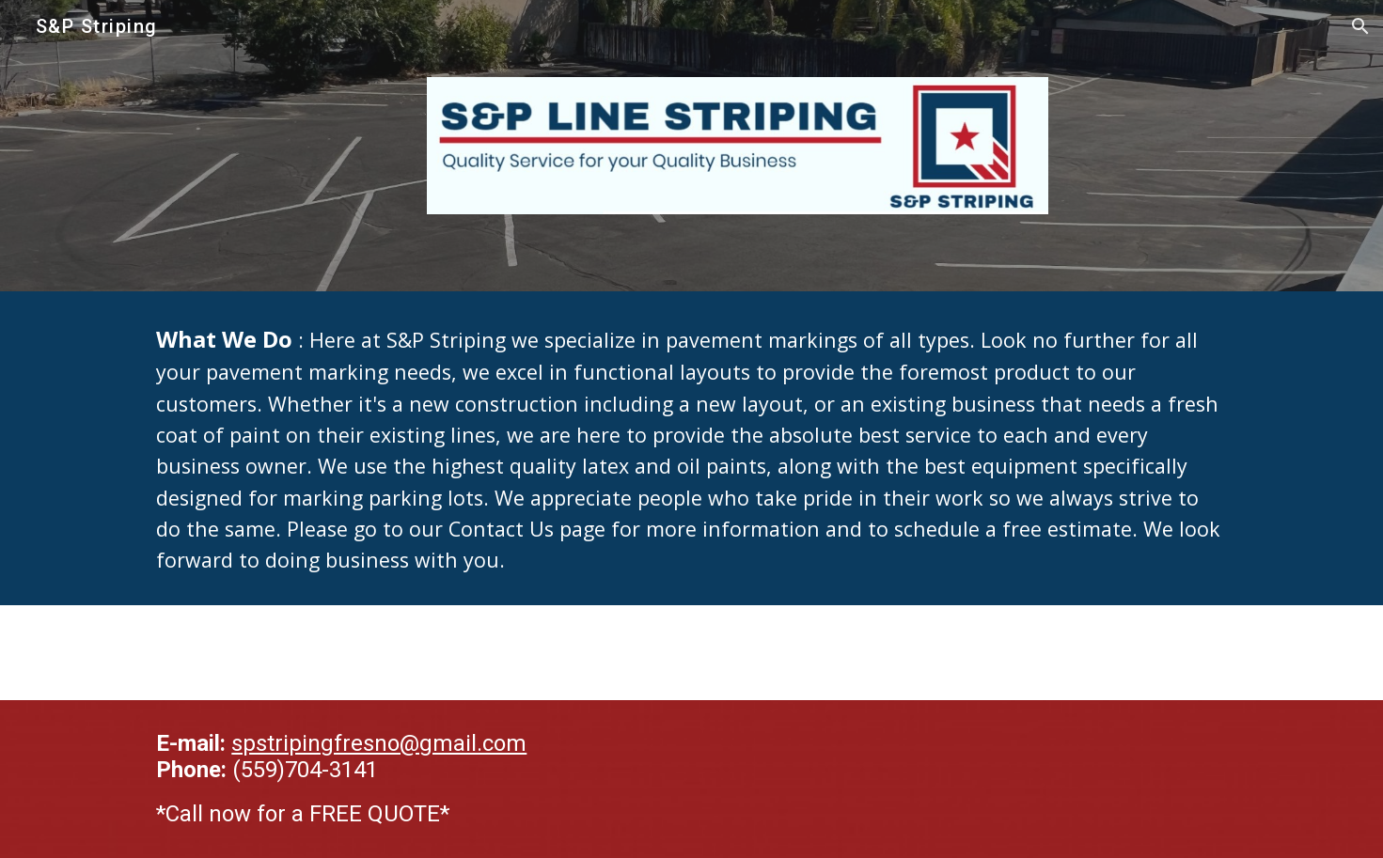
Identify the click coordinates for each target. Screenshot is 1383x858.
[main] (691, 448)
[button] (1360, 26)
